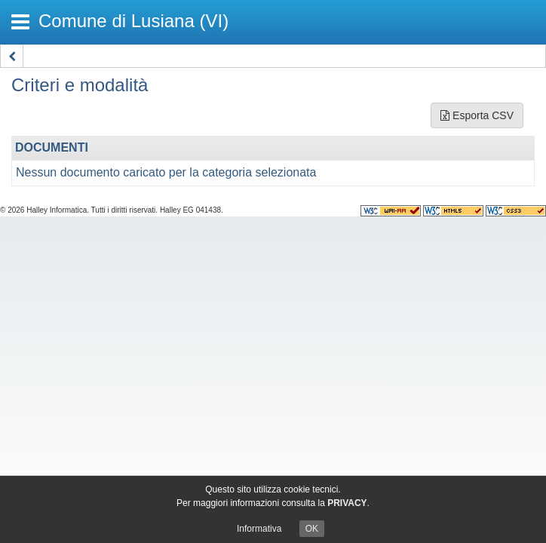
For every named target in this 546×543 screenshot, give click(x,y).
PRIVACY (347, 503)
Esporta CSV (477, 115)
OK (311, 528)
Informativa (259, 528)
